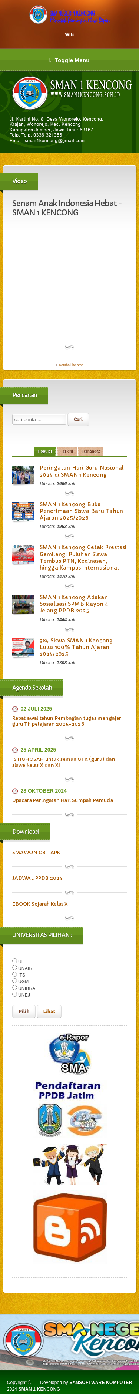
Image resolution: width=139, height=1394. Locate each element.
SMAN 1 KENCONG (39, 1389)
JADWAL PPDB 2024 (37, 878)
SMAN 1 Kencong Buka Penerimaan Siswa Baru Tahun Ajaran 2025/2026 (81, 511)
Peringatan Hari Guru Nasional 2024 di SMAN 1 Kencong (82, 471)
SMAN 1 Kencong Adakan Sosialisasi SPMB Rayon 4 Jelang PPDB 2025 (74, 604)
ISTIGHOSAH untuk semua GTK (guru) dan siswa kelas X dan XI (63, 762)
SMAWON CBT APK (36, 852)
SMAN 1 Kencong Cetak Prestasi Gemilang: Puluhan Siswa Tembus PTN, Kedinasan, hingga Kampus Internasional (83, 557)
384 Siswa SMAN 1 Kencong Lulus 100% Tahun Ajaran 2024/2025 (76, 647)
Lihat (49, 1011)
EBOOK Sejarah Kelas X (40, 904)
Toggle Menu (69, 60)
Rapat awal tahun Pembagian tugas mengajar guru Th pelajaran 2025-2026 (66, 721)
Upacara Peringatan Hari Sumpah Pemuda (62, 800)
